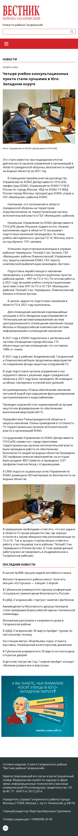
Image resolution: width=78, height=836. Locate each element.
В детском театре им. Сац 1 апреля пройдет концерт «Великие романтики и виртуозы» (38, 663)
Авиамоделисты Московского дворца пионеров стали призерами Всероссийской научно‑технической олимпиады (39, 610)
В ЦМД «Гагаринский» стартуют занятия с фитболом (38, 600)
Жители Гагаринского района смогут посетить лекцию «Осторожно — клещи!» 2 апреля (34, 581)
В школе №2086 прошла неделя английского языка (37, 573)
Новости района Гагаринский (23, 24)
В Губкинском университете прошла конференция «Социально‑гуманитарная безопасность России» (37, 591)
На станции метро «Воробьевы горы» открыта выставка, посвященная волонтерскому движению (37, 643)
